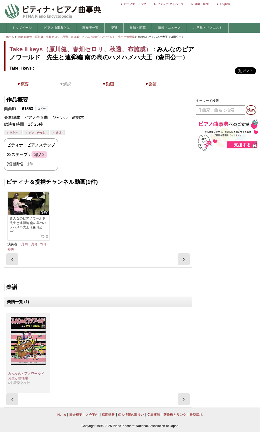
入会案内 (92, 414)
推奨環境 (196, 414)
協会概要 (75, 414)
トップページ (22, 28)
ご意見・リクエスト (207, 28)
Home (61, 414)
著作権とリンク (175, 414)
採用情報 (108, 414)
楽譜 (114, 28)
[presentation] (12, 259)
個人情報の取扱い (131, 414)
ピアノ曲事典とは (57, 28)
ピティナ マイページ (170, 4)
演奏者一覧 (90, 28)
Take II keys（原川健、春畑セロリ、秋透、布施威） (50, 36)
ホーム (10, 36)
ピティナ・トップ (135, 4)
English (225, 4)
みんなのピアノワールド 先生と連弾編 (110, 36)
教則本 (14, 132)
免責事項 (153, 414)
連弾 (59, 132)
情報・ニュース (169, 28)
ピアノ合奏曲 (37, 132)
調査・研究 (201, 4)
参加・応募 (138, 28)
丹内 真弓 (29, 244)
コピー (42, 108)
